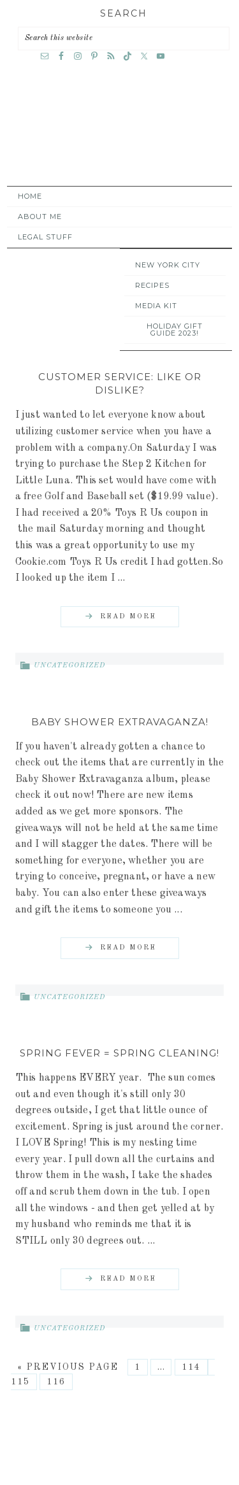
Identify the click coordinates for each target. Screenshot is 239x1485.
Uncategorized (69, 665)
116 (56, 1381)
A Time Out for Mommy (116, 137)
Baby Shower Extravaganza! (119, 722)
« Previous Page (68, 1367)
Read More (128, 616)
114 (191, 1367)
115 (20, 1381)
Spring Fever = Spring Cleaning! (119, 1053)
